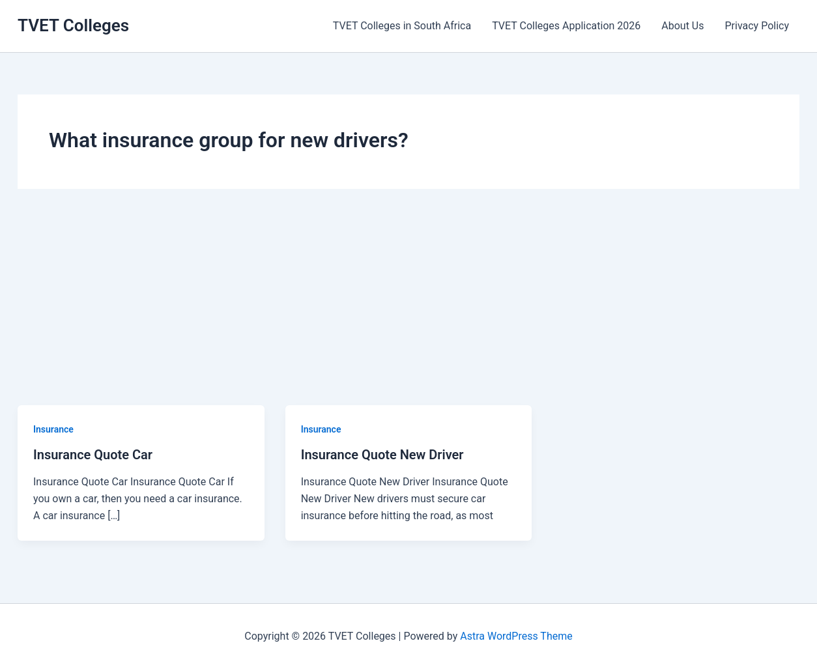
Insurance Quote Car (92, 455)
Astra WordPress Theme (516, 636)
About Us (682, 26)
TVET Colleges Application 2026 (566, 26)
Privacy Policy (757, 26)
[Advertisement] (408, 307)
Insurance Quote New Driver (382, 455)
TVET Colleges (73, 25)
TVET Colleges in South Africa (402, 26)
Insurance (53, 429)
